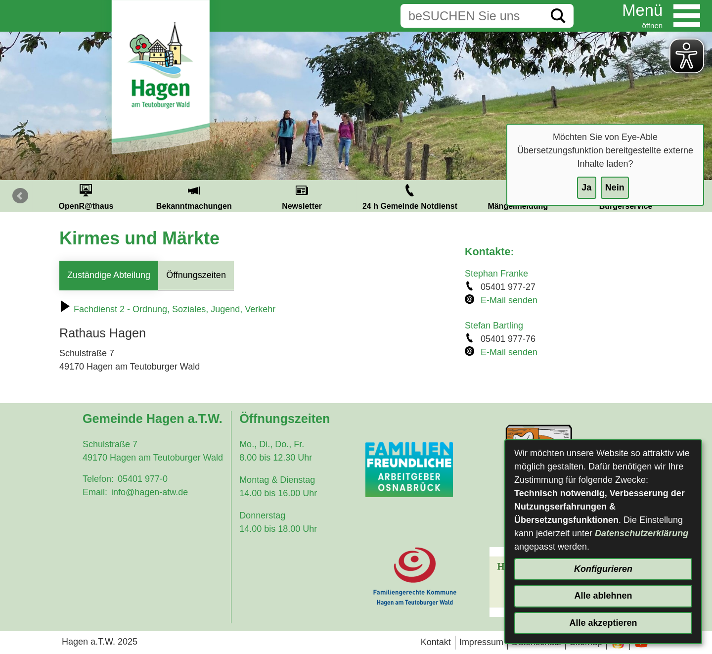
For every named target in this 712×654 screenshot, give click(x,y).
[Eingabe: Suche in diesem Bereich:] (471, 16)
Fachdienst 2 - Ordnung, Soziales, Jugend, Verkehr (167, 309)
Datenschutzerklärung (641, 533)
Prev (20, 196)
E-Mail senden (509, 300)
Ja (586, 187)
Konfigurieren (603, 569)
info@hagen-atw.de (149, 492)
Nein (614, 187)
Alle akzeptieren (603, 623)
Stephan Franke (496, 274)
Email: (95, 492)
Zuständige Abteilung (108, 275)
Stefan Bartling (494, 325)
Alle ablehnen (603, 596)
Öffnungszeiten (196, 275)
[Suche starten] (558, 16)
